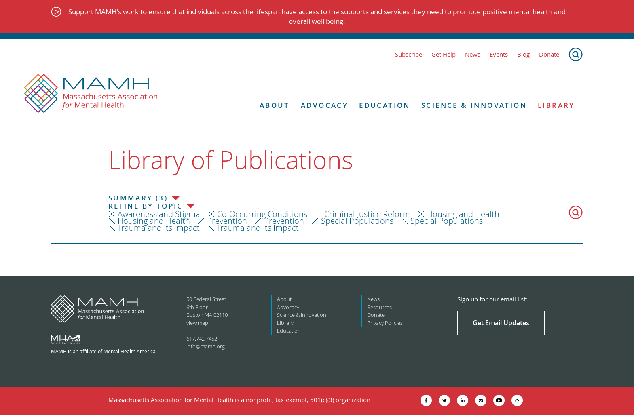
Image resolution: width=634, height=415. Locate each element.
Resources (379, 307)
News (472, 54)
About (275, 105)
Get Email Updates (501, 322)
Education (384, 105)
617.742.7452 (201, 338)
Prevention (227, 220)
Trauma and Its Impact (159, 227)
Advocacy (324, 105)
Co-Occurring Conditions (262, 214)
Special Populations (357, 220)
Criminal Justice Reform (367, 214)
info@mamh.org (205, 346)
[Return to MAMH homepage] (91, 94)
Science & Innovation (474, 105)
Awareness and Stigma (159, 214)
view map (197, 323)
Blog (523, 54)
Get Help (443, 54)
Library (556, 105)
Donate (549, 54)
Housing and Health (463, 214)
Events (499, 54)
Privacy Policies (385, 323)
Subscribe (408, 54)
